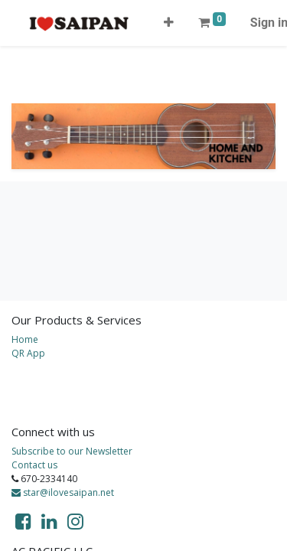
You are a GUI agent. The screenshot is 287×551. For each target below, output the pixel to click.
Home (24, 339)
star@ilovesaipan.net (62, 492)
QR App (28, 353)
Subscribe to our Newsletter (71, 451)
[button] (169, 23)
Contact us (34, 464)
